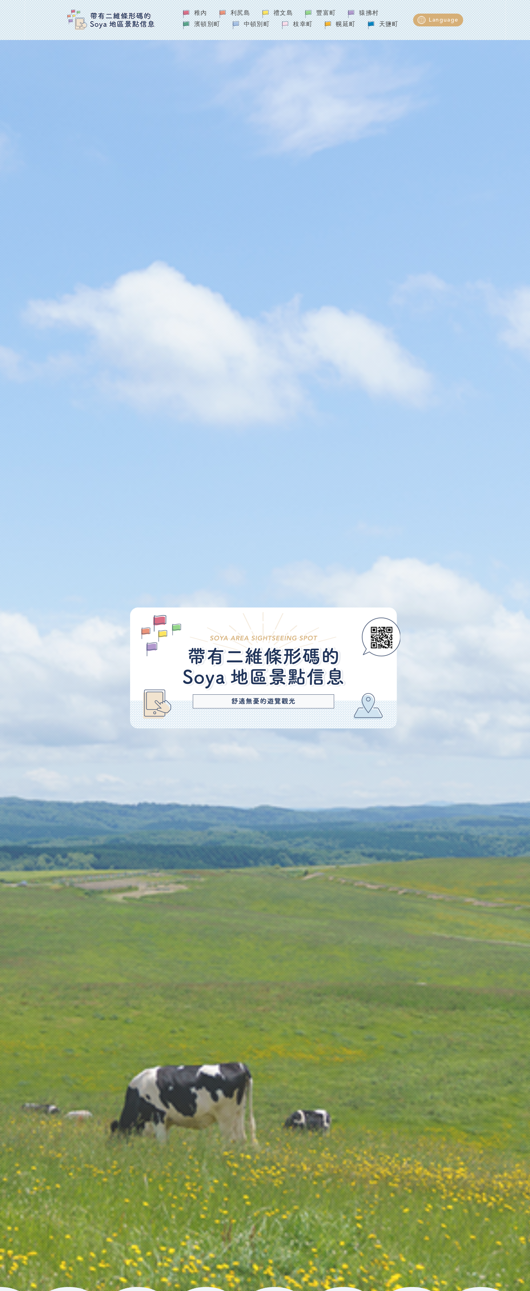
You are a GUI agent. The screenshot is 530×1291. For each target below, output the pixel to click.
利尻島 (240, 13)
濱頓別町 (207, 25)
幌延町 (345, 25)
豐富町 (326, 13)
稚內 (200, 13)
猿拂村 (369, 13)
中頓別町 (257, 25)
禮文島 (283, 13)
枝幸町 (303, 25)
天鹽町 (389, 25)
